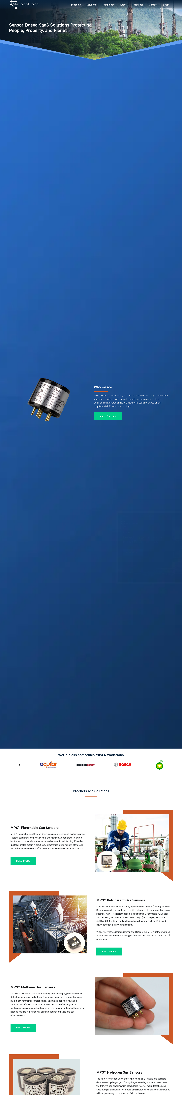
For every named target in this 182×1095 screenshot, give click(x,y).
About (123, 4)
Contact (153, 4)
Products (76, 4)
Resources (137, 4)
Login (166, 4)
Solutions (91, 4)
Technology (108, 4)
